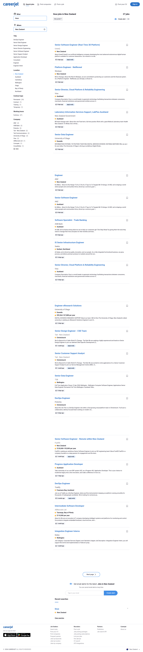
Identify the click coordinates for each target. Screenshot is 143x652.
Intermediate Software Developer (69, 506)
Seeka (57, 246)
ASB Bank (59, 224)
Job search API (102, 631)
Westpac (58, 71)
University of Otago (62, 138)
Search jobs (54, 629)
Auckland (18, 77)
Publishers (100, 629)
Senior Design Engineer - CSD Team (71, 331)
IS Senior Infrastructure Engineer (69, 242)
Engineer (59, 175)
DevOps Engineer (62, 398)
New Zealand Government (65, 116)
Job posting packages (80, 631)
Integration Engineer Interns (67, 531)
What (17, 14)
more (16, 149)
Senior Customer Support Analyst (70, 353)
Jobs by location (55, 641)
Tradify (57, 487)
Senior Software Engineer (66, 197)
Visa (56, 93)
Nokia (57, 535)
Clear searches (59, 618)
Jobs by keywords (55, 639)
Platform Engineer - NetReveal (68, 67)
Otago (17, 85)
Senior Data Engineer (64, 134)
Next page (91, 574)
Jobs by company (55, 643)
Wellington (18, 82)
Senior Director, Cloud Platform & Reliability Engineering (80, 89)
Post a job (77, 629)
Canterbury (18, 80)
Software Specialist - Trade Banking (71, 220)
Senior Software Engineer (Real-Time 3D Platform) (77, 45)
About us (123, 629)
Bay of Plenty (19, 88)
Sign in (135, 4)
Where (17, 25)
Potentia (58, 402)
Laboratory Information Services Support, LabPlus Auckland (81, 112)
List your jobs (78, 636)
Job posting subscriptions (82, 634)
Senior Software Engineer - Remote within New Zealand (79, 439)
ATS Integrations (79, 643)
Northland (18, 91)
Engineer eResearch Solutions (68, 305)
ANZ (56, 179)
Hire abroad (77, 639)
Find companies (55, 634)
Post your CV (121, 4)
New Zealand (19, 74)
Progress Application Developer (69, 464)
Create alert (111, 593)
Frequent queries (55, 636)
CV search (77, 641)
